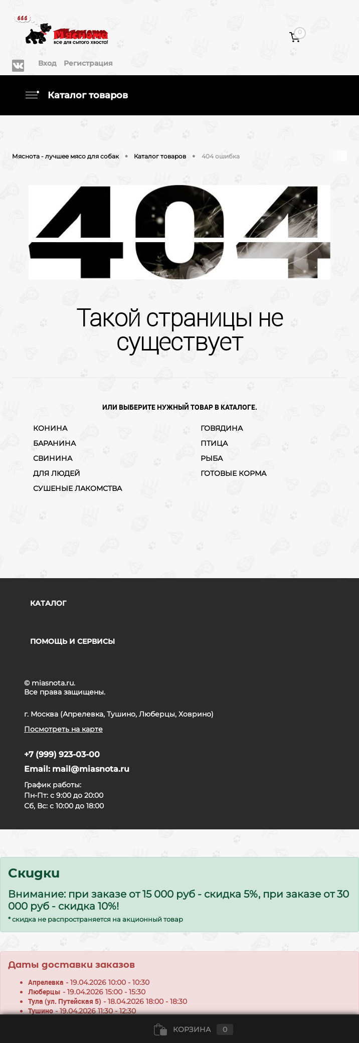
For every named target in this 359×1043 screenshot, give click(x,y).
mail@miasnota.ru (90, 769)
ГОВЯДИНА (222, 428)
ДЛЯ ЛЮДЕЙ (56, 473)
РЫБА (212, 458)
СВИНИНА (52, 458)
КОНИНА (50, 428)
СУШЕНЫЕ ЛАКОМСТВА (77, 488)
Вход (47, 63)
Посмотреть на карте (63, 729)
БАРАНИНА (54, 443)
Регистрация (88, 63)
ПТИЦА (214, 443)
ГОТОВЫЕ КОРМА (233, 473)
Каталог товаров (76, 95)
